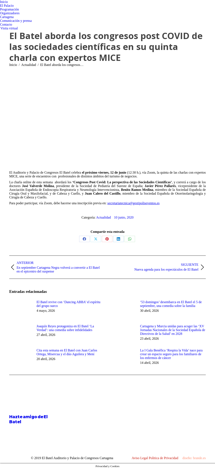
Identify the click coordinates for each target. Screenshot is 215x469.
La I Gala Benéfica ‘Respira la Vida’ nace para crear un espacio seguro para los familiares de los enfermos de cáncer (171, 354)
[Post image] (20, 309)
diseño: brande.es (194, 458)
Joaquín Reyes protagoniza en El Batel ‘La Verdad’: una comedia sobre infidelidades (65, 328)
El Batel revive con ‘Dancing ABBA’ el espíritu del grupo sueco (68, 304)
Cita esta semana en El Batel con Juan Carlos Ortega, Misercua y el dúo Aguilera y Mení (67, 352)
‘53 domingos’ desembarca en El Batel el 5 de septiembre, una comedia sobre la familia (171, 304)
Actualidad (103, 217)
